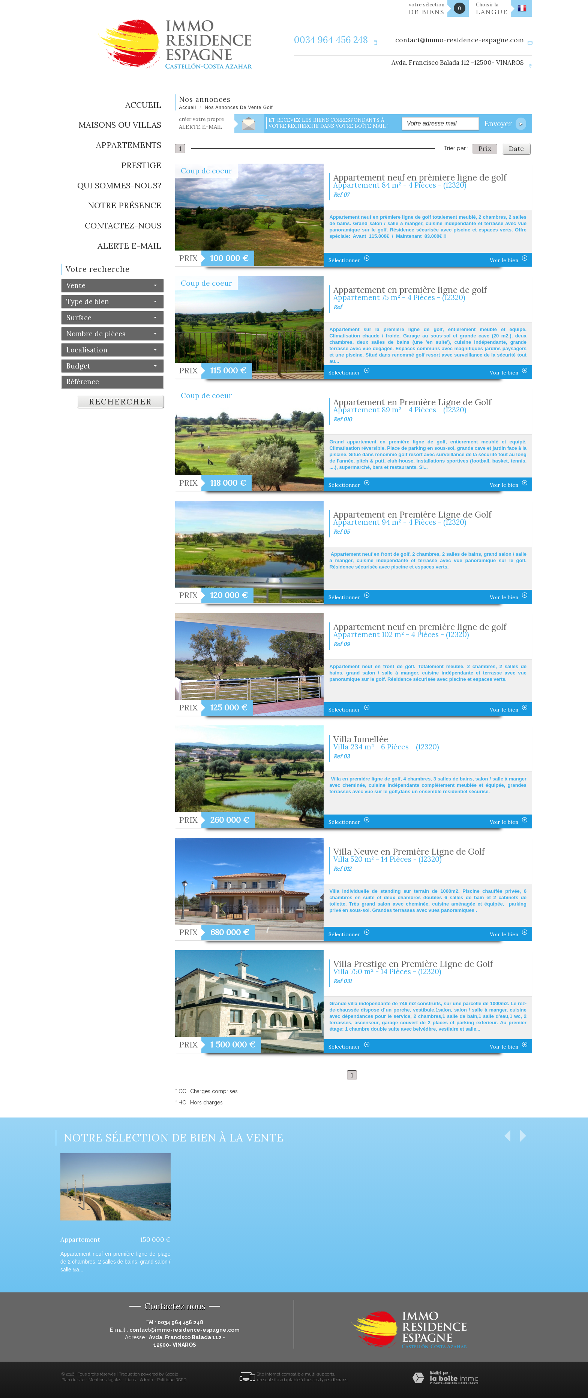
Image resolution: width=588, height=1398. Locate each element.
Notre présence (124, 205)
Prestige (141, 165)
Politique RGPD (171, 1379)
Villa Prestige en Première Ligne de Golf (413, 963)
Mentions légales (104, 1379)
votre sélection (427, 8)
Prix (484, 148)
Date (516, 148)
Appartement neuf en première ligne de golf (419, 626)
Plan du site (73, 1379)
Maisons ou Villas (119, 124)
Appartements (128, 145)
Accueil (143, 105)
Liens (130, 1379)
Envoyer (505, 124)
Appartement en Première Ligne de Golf (412, 402)
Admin (146, 1379)
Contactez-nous (123, 225)
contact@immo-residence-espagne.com (459, 40)
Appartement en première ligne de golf (410, 289)
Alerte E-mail (129, 245)
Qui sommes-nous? (119, 185)
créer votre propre (201, 123)
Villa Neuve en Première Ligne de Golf (408, 851)
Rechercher (120, 402)
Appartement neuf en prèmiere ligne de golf (419, 177)
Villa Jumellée (360, 739)
